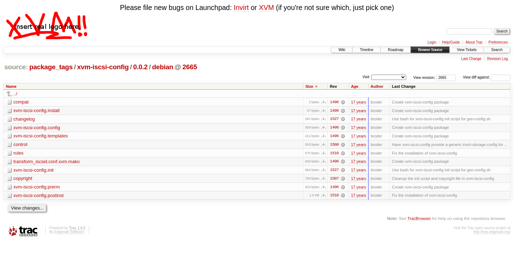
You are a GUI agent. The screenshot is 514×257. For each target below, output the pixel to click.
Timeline (366, 50)
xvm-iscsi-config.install (37, 110)
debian (162, 67)
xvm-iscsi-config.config (37, 127)
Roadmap (395, 50)
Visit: (366, 77)
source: (16, 67)
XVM (266, 7)
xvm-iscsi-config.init (34, 170)
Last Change (471, 59)
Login (432, 42)
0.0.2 (140, 67)
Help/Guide (451, 42)
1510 (334, 153)
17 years (358, 102)
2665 (189, 67)
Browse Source (430, 50)
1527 (334, 119)
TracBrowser (419, 219)
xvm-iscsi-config (102, 67)
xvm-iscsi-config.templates (41, 136)
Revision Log (497, 59)
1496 (334, 102)
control (20, 144)
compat (21, 102)
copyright (23, 179)
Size (309, 86)
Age (354, 86)
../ (15, 93)
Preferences (498, 42)
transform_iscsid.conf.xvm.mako (47, 162)
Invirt (241, 7)
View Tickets (467, 50)
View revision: (424, 77)
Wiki (341, 50)
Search (497, 50)
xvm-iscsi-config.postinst (39, 196)
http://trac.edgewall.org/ (491, 233)
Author (377, 86)
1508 (334, 145)
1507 (334, 179)
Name (11, 86)
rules (19, 153)
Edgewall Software (69, 233)
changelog (24, 119)
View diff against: (486, 77)
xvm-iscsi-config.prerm (37, 187)
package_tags (51, 67)
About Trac (474, 42)
